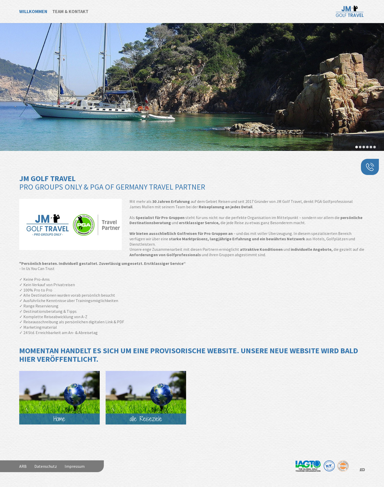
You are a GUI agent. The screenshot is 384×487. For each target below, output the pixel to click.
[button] (356, 147)
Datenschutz (45, 466)
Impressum (75, 466)
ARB (23, 466)
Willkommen (33, 11)
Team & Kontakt (70, 11)
